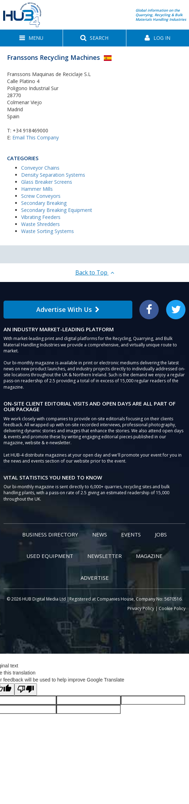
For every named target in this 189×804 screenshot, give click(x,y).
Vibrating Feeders (41, 217)
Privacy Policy (140, 608)
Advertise (95, 577)
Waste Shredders (40, 224)
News (99, 534)
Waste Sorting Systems (47, 231)
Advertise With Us (68, 309)
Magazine (149, 555)
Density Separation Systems (53, 174)
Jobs (161, 534)
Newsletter (104, 555)
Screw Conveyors (41, 196)
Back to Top (94, 272)
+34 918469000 (30, 130)
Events (131, 534)
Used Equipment (49, 555)
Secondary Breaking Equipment (56, 210)
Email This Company (35, 137)
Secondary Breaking (44, 203)
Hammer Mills (37, 189)
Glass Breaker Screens (46, 181)
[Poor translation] (25, 689)
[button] (31, 38)
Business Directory (50, 534)
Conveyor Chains (40, 167)
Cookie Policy (172, 608)
